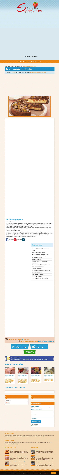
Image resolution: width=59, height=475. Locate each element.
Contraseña (33, 414)
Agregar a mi (20, 346)
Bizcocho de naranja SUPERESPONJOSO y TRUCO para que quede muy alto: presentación (19, 452)
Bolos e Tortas (10, 66)
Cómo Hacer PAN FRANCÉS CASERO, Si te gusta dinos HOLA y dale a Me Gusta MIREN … (45, 452)
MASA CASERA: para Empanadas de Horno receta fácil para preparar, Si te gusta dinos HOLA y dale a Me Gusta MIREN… (44, 458)
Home (19, 61)
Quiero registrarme (34, 425)
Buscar (7, 402)
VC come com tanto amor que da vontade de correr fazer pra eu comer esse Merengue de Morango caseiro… (22, 380)
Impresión (38, 346)
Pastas (36, 61)
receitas (14, 72)
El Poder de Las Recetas (29, 7)
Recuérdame (34, 418)
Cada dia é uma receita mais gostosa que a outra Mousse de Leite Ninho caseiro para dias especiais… (9, 380)
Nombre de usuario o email (36, 409)
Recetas (39, 61)
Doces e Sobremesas (18, 66)
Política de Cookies (36, 473)
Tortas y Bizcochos (23, 61)
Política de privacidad (45, 473)
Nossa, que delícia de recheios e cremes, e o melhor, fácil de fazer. (48, 379)
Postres (29, 61)
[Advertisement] (29, 25)
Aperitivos (33, 61)
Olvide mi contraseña (34, 424)
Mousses (12, 376)
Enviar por (30, 351)
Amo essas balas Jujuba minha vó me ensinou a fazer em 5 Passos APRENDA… (35, 380)
